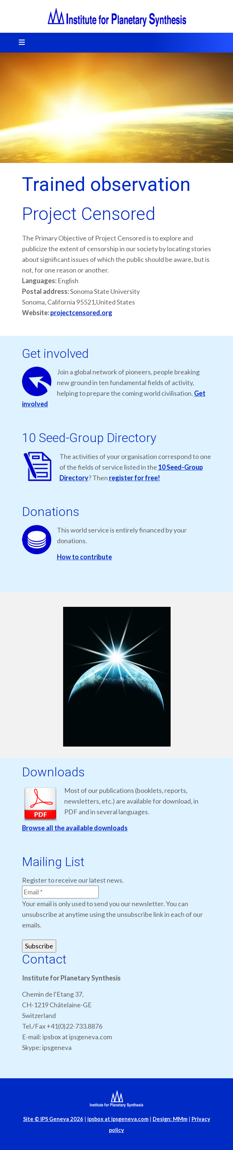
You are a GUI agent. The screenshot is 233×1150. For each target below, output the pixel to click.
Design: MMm (170, 1119)
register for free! (134, 478)
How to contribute (84, 557)
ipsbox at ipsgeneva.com (118, 1119)
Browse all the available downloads (75, 828)
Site (53, 1119)
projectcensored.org (81, 313)
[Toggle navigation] (19, 43)
